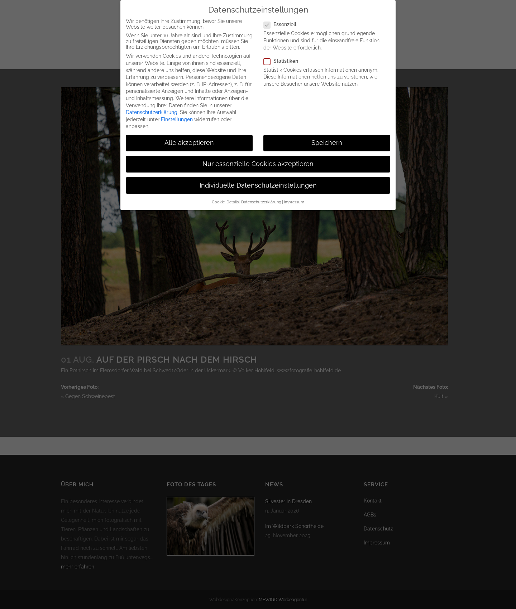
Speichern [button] (326, 135)
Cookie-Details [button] (225, 195)
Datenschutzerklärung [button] (261, 195)
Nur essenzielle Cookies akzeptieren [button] (258, 157)
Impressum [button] (294, 195)
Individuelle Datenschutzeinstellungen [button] (258, 178)
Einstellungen (177, 112)
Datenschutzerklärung (151, 105)
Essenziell (282, 17)
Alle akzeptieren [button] (189, 135)
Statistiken (283, 54)
